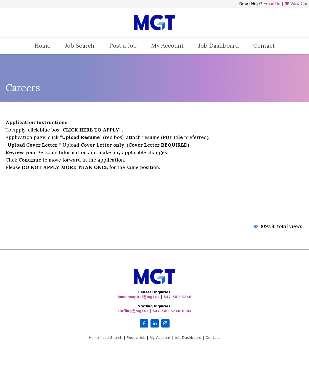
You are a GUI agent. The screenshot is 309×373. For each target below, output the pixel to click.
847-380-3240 (177, 297)
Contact (264, 45)
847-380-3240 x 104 (172, 311)
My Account (167, 45)
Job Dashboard (218, 45)
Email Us (271, 4)
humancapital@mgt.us (138, 297)
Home (42, 45)
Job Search (79, 45)
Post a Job (123, 45)
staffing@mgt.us (132, 311)
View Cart (296, 4)
